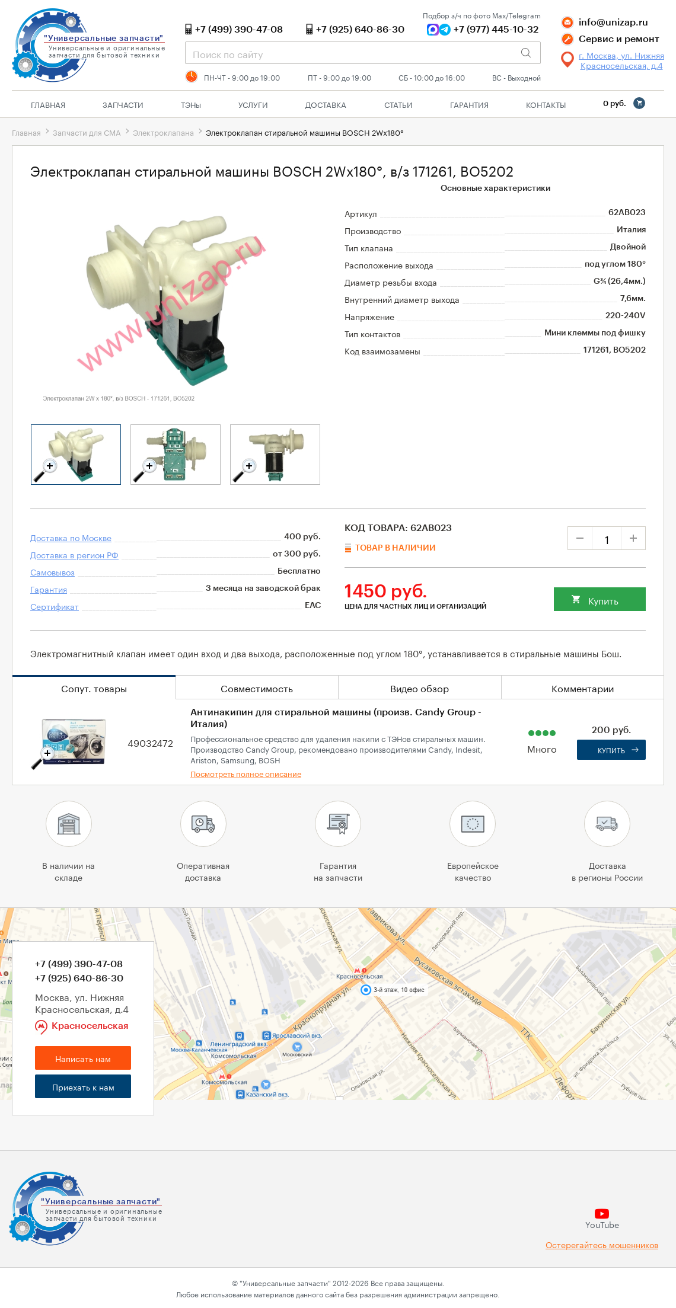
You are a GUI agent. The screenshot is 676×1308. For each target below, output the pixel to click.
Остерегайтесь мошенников (602, 1244)
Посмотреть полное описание (245, 773)
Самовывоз (52, 571)
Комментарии (582, 687)
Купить (603, 599)
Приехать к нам (83, 1086)
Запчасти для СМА (87, 131)
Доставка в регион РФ (74, 554)
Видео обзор (419, 687)
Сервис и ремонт (619, 39)
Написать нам (83, 1057)
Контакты (546, 104)
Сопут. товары (94, 687)
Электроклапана (163, 131)
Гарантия (469, 104)
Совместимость (257, 687)
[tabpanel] (76, 455)
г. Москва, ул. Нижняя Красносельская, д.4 (621, 60)
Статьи (398, 104)
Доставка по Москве (70, 536)
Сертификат (54, 605)
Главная (48, 104)
